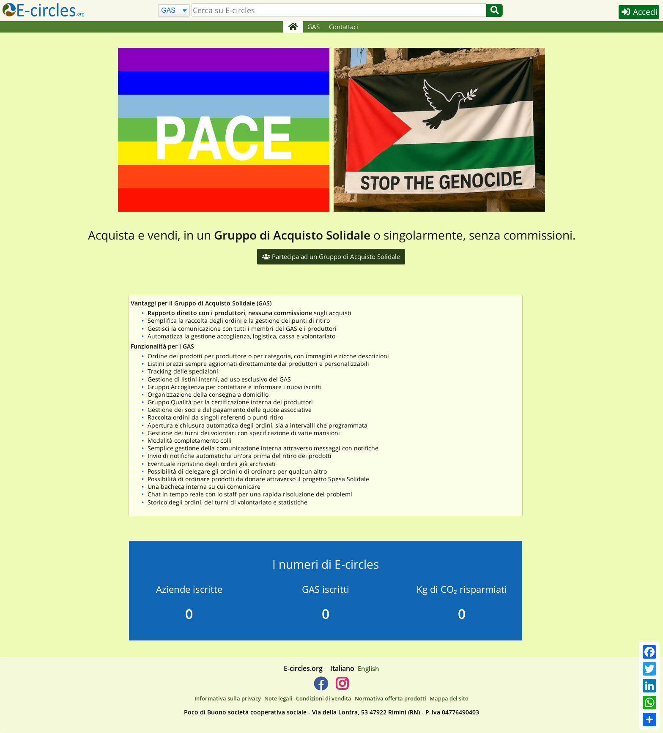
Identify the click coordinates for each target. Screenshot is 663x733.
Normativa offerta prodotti (390, 698)
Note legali (278, 698)
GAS (314, 26)
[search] (338, 10)
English (368, 668)
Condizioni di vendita (323, 698)
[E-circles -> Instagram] (342, 687)
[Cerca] (173, 10)
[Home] (293, 27)
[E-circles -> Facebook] (320, 687)
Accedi (638, 12)
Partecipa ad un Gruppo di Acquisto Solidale (331, 256)
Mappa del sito (449, 698)
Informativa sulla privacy (228, 698)
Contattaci (344, 26)
